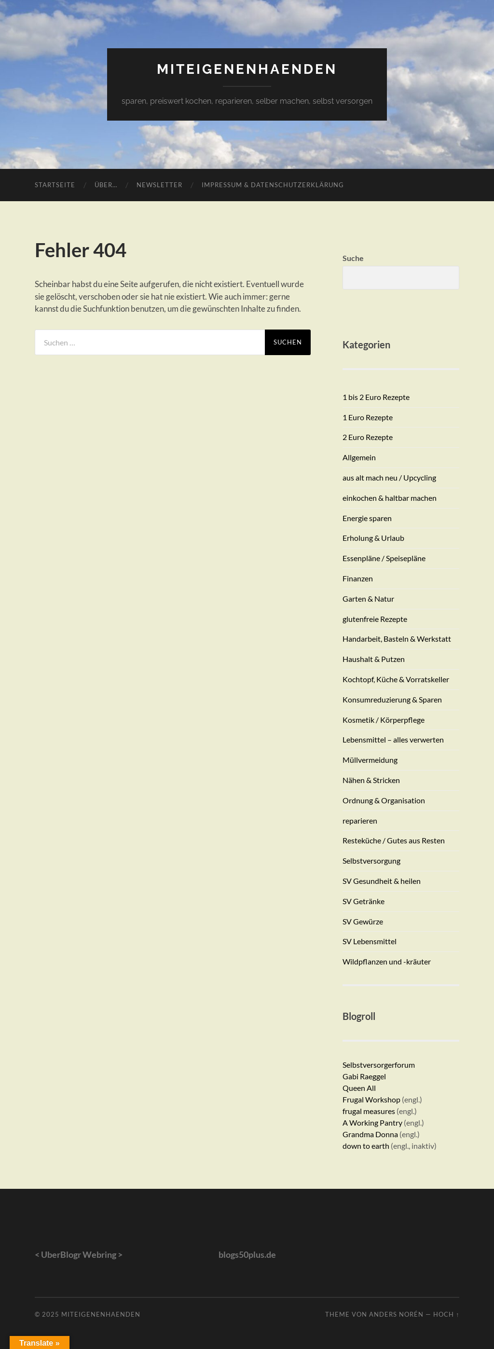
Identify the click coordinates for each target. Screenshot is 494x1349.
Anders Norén (396, 1314)
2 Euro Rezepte (368, 436)
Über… (106, 185)
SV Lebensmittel (370, 941)
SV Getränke (363, 901)
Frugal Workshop (371, 1099)
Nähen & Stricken (371, 780)
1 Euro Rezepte (368, 417)
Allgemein (359, 457)
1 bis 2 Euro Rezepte (376, 396)
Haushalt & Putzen (374, 658)
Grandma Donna (370, 1134)
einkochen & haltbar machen (390, 497)
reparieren (360, 820)
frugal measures (369, 1110)
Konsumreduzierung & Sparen (392, 699)
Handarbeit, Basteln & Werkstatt (397, 638)
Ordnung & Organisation (384, 800)
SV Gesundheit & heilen (382, 880)
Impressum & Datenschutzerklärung (273, 185)
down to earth (366, 1145)
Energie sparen (367, 518)
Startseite (55, 185)
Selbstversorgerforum (379, 1064)
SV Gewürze (363, 921)
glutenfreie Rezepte (375, 618)
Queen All (359, 1087)
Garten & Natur (368, 598)
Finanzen (358, 578)
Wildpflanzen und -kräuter (387, 961)
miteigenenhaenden (247, 69)
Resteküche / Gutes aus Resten (394, 840)
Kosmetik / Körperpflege (384, 719)
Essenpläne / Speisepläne (384, 558)
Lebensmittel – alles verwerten (393, 739)
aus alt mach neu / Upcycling (389, 477)
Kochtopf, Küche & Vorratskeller (396, 679)
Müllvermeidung (370, 759)
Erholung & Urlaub (373, 537)
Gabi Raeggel (364, 1076)
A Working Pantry (373, 1122)
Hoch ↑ (446, 1314)
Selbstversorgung (371, 860)
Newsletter (159, 185)
